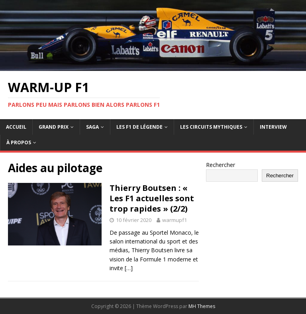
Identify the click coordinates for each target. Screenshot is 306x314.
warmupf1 (174, 220)
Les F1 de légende (139, 127)
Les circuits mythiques (211, 127)
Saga (92, 127)
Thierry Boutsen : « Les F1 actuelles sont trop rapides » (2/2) (152, 198)
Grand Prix (54, 127)
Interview (273, 127)
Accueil (16, 127)
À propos (18, 142)
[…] (129, 268)
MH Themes (201, 306)
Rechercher (220, 165)
